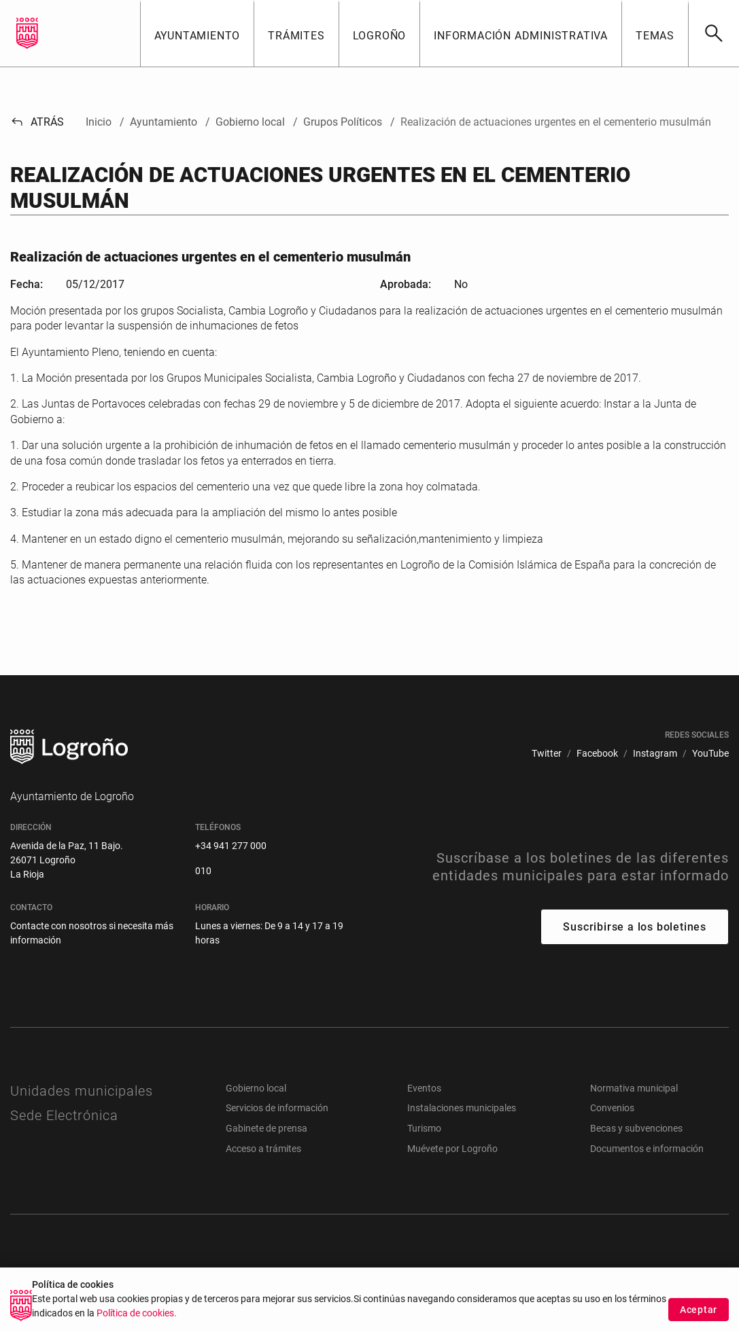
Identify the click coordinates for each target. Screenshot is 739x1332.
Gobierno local (256, 1088)
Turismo (424, 1128)
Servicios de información (277, 1107)
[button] (197, 33)
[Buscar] (713, 33)
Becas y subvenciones (636, 1128)
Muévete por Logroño (452, 1148)
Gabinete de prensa (266, 1128)
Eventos (424, 1088)
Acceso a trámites (263, 1148)
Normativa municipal (634, 1088)
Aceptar (698, 1313)
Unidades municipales (81, 1091)
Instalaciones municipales (461, 1107)
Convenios (612, 1107)
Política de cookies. (137, 1316)
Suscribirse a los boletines (634, 926)
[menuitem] (547, 753)
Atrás (37, 121)
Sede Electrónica (64, 1115)
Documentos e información (647, 1148)
